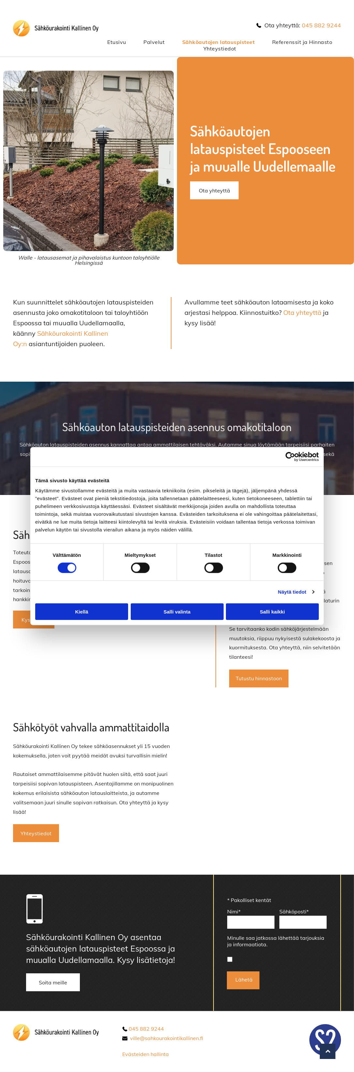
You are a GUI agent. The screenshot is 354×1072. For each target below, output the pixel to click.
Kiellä (81, 611)
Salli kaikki (272, 611)
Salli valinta (177, 611)
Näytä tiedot (292, 592)
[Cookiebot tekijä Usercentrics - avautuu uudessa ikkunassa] (290, 456)
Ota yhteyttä (302, 312)
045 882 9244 (321, 25)
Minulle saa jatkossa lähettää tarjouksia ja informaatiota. (275, 941)
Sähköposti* (294, 911)
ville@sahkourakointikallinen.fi (166, 1038)
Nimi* (234, 911)
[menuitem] (116, 42)
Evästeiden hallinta (145, 1054)
